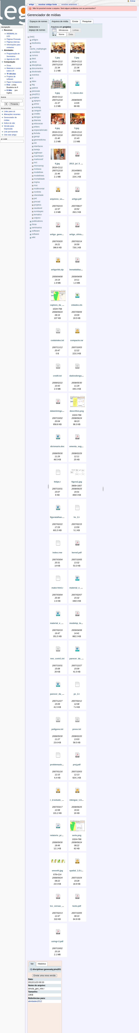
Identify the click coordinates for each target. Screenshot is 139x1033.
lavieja (37, 149)
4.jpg (57, 128)
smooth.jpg (57, 871)
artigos (35, 40)
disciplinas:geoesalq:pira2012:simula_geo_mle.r (56, 969)
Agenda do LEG (13, 59)
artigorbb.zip (57, 270)
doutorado (36, 71)
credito (37, 114)
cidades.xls (76, 305)
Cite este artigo (10, 135)
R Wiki (9, 90)
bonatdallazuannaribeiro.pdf (83, 270)
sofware (35, 234)
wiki (33, 237)
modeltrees (39, 176)
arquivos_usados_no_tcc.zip (64, 199)
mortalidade (39, 179)
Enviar (75, 21)
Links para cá (9, 111)
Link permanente (11, 132)
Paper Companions (14, 82)
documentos (37, 68)
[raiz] (32, 37)
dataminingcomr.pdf (60, 411)
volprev (37, 218)
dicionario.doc (57, 446)
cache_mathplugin (38, 49)
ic (32, 78)
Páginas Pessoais (14, 39)
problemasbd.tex (58, 765)
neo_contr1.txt (57, 658)
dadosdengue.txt (77, 376)
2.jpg (76, 57)
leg (33, 84)
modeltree (38, 172)
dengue (37, 117)
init (35, 143)
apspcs (37, 101)
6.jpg (57, 164)
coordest (36, 52)
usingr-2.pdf (57, 941)
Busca (3, 97)
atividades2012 (35, 1001)
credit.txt (57, 376)
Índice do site (9, 123)
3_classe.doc (76, 93)
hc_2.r (77, 517)
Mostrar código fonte (47, 4)
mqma (37, 182)
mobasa (37, 169)
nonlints (37, 192)
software (36, 231)
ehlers (37, 127)
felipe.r (57, 482)
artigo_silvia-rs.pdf (78, 234)
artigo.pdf (76, 199)
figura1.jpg (76, 482)
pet (35, 198)
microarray (39, 166)
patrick (35, 88)
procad (37, 201)
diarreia (37, 120)
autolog (37, 107)
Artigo (31, 4)
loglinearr (38, 153)
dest (34, 58)
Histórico (42, 964)
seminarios (37, 227)
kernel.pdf (77, 552)
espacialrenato (40, 130)
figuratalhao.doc (58, 517)
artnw (36, 104)
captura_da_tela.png (60, 305)
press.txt (76, 729)
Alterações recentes (12, 114)
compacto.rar (76, 340)
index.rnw (57, 552)
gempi (37, 136)
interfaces (38, 146)
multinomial (39, 189)
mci (35, 162)
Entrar (132, 1)
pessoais (36, 91)
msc (36, 185)
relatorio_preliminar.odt (61, 835)
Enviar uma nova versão (45, 975)
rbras (34, 224)
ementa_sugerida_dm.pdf (81, 446)
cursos (35, 55)
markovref (38, 159)
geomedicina (40, 140)
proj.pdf (77, 765)
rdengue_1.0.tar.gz (78, 800)
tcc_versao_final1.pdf (60, 906)
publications (37, 221)
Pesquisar (87, 21)
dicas (34, 62)
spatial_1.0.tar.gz (77, 871)
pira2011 (36, 94)
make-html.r (57, 588)
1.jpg (57, 57)
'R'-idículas (11, 74)
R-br (8, 85)
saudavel (38, 208)
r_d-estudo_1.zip (58, 800)
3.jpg (57, 93)
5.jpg (76, 128)
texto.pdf (76, 906)
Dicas (9, 65)
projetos (35, 97)
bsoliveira (36, 43)
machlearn (38, 156)
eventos (35, 75)
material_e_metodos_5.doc (82, 588)
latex (34, 81)
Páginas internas (13, 42)
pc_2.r (77, 694)
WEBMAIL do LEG (12, 35)
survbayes (38, 211)
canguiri (37, 110)
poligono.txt (57, 729)
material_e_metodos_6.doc (63, 623)
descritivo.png (77, 411)
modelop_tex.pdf (77, 623)
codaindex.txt (57, 340)
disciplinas (36, 65)
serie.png (76, 835)
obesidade (38, 195)
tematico (38, 214)
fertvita (37, 133)
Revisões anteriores (69, 4)
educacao (38, 123)
